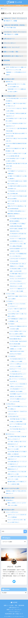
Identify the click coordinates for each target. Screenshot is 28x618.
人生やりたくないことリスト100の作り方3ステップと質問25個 (17, 516)
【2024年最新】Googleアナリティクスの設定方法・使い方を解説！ (18, 395)
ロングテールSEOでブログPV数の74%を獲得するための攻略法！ (17, 197)
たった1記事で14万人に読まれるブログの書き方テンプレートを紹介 (17, 478)
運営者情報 (7, 60)
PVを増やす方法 (11, 216)
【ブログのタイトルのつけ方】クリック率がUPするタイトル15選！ (17, 285)
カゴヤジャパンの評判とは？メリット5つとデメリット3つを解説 (18, 365)
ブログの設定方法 (11, 356)
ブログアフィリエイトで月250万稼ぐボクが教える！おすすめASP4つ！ (18, 385)
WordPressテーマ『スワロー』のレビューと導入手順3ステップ (17, 370)
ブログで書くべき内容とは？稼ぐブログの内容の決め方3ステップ (17, 443)
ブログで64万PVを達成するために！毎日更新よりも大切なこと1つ (17, 182)
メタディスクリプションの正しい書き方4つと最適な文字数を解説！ (17, 245)
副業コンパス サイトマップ (11, 47)
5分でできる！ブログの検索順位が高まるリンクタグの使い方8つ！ (18, 255)
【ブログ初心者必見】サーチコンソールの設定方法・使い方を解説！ (17, 390)
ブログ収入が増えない (10, 404)
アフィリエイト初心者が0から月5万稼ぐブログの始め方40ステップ (16, 125)
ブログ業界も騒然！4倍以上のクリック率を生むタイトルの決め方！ (18, 275)
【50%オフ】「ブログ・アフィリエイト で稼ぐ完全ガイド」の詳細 (15, 19)
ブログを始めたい (10, 301)
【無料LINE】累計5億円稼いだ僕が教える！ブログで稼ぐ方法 (14, 26)
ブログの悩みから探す (10, 96)
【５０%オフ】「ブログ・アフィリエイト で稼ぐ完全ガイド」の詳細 (15, 33)
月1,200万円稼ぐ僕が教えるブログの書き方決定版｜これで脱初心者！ (17, 453)
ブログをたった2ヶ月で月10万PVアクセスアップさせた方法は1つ (17, 280)
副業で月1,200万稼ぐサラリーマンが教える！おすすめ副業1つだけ (17, 85)
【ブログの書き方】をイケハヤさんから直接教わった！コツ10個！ (17, 347)
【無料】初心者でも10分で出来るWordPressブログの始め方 (16, 352)
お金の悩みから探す (9, 79)
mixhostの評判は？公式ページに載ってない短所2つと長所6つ (17, 315)
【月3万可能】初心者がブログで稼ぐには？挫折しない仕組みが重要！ (18, 420)
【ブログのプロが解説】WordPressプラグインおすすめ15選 (17, 400)
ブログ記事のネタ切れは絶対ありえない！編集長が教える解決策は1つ (17, 212)
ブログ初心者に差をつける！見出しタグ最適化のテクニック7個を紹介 (17, 265)
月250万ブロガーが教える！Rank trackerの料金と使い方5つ (16, 140)
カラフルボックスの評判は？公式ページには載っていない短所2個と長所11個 (16, 155)
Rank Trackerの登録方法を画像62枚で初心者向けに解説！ (16, 145)
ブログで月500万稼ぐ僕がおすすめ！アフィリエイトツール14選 (18, 430)
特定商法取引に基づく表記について (13, 56)
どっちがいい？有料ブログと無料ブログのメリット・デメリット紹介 (17, 310)
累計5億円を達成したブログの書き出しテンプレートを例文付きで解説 (17, 483)
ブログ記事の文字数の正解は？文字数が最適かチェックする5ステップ (17, 438)
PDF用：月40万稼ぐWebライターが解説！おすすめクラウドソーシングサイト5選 (16, 68)
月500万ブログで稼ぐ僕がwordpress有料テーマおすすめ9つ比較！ (16, 135)
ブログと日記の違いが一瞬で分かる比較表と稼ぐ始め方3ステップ (16, 115)
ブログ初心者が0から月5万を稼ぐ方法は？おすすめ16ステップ (17, 235)
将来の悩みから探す (9, 509)
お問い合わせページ (9, 38)
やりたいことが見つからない (12, 512)
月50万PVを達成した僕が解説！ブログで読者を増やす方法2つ (17, 230)
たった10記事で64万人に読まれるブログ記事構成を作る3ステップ (17, 468)
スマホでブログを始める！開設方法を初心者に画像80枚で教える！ (17, 337)
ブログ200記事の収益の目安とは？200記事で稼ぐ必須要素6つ (17, 220)
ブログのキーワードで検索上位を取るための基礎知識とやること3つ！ (17, 240)
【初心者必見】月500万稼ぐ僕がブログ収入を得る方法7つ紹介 (16, 165)
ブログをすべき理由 (10, 293)
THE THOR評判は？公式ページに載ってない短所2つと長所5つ (16, 120)
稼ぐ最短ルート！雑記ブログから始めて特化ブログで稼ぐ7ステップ (16, 105)
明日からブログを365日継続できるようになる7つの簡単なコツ (17, 408)
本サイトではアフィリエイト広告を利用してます (14, 5)
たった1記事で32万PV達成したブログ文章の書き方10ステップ (17, 458)
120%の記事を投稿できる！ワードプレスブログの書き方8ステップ (17, 463)
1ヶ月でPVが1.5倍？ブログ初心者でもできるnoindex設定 (17, 260)
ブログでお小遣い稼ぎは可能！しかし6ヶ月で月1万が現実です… (16, 100)
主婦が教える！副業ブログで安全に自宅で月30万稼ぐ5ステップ (16, 492)
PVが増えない (9, 168)
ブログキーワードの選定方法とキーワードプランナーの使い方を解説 (17, 290)
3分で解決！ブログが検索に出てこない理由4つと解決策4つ (17, 177)
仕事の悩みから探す (9, 497)
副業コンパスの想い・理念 (11, 51)
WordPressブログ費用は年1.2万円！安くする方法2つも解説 (18, 327)
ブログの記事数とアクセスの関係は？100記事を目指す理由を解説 (17, 225)
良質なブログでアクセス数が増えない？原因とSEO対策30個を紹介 (17, 207)
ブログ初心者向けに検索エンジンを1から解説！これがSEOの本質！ (18, 270)
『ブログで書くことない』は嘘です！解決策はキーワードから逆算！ (17, 448)
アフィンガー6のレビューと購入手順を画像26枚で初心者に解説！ (16, 130)
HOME (14, 602)
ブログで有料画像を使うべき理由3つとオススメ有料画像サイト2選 (17, 320)
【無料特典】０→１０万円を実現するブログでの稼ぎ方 (16, 73)
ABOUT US (7, 64)
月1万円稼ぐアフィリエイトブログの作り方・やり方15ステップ (17, 305)
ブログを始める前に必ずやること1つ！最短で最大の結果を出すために (18, 375)
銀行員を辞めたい (10, 500)
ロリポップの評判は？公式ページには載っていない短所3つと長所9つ (17, 332)
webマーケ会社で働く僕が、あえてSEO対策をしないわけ (17, 202)
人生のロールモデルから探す (11, 488)
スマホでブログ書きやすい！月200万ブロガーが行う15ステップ (17, 413)
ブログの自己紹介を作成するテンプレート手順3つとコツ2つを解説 (17, 360)
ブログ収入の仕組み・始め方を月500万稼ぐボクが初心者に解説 (18, 342)
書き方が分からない (10, 434)
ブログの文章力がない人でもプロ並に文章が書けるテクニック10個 (17, 473)
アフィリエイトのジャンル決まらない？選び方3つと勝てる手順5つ (16, 110)
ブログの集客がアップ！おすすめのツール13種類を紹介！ (17, 172)
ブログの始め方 (11, 323)
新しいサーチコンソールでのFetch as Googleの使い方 (17, 380)
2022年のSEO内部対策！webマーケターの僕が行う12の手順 (17, 250)
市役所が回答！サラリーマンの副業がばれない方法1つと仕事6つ (17, 90)
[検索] (25, 531)
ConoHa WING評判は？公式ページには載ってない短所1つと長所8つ (16, 160)
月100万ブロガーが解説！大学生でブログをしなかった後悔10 (17, 297)
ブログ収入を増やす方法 (13, 416)
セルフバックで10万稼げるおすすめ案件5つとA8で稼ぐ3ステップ (17, 425)
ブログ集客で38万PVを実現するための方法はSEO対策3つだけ (17, 187)
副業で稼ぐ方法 (9, 81)
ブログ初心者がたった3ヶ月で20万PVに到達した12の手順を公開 (17, 192)
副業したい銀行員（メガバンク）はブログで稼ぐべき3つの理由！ (17, 504)
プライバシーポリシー (10, 43)
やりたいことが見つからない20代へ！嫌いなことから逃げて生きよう (17, 521)
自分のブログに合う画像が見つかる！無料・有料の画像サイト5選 (16, 150)
